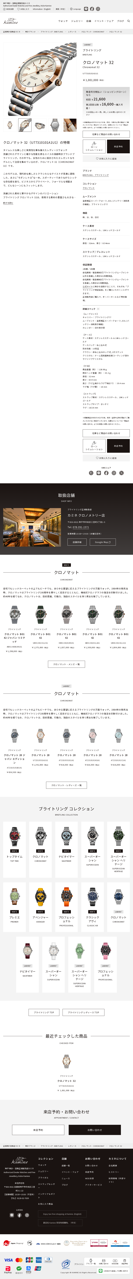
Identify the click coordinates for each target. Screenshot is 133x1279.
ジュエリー (77, 20)
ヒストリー (114, 1172)
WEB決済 (8, 9)
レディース (72, 31)
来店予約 (118, 146)
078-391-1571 (81, 527)
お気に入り (23, 9)
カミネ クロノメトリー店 (86, 515)
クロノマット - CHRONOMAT (92, 31)
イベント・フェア (104, 20)
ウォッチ (63, 20)
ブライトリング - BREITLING (52, 31)
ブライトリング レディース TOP (83, 1012)
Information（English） (42, 9)
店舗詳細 (77, 542)
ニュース (66, 1178)
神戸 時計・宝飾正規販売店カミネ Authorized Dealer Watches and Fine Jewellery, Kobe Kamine (19, 1172)
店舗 (88, 20)
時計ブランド (30, 31)
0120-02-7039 (23, 1198)
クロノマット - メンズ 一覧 (66, 664)
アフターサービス (93, 1184)
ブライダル (43, 1177)
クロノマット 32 (115, 31)
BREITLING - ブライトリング (96, 175)
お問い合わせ (95, 1130)
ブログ (120, 20)
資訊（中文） (61, 9)
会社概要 (113, 1165)
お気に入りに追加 (106, 158)
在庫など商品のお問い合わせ (106, 134)
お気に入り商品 (45, 1203)
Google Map (101, 542)
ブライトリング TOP (44, 1012)
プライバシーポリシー (83, 1264)
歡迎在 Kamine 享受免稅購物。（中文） (60, 1222)
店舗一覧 (66, 1165)
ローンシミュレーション (94, 146)
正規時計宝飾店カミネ (11, 31)
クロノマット (89, 188)
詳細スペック (91, 308)
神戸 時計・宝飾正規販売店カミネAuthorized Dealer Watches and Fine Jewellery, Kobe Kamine (27, 4)
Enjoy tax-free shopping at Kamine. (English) (62, 1214)
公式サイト (88, 286)
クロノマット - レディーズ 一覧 (66, 785)
